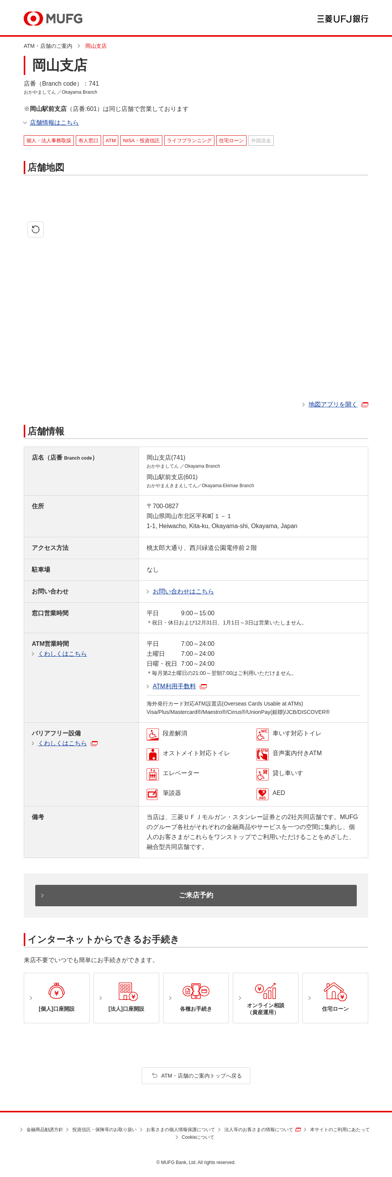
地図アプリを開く (333, 404)
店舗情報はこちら (54, 122)
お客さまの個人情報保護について (180, 1129)
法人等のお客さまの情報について (258, 1129)
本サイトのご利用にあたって (340, 1129)
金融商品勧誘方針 (44, 1129)
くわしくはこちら (62, 653)
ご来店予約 (196, 895)
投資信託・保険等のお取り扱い (104, 1129)
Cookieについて (198, 1137)
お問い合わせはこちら (183, 591)
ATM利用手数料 (174, 686)
